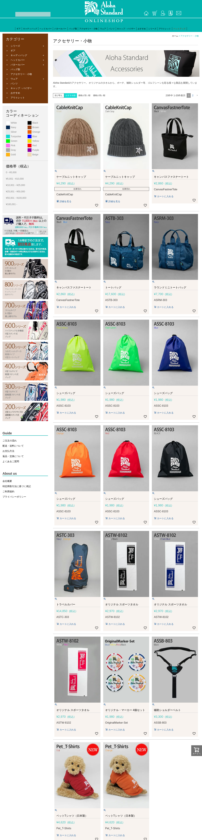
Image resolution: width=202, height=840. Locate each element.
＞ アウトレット (15, 97)
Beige (32, 154)
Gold (11, 154)
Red (32, 145)
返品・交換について (13, 456)
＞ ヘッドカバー (15, 60)
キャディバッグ (30, 29)
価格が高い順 (99, 95)
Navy (11, 127)
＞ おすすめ (13, 93)
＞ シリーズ (13, 46)
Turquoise (13, 136)
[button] (197, 95)
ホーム (175, 36)
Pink (10, 145)
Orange (33, 132)
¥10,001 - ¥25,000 (15, 185)
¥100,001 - (11, 204)
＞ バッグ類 (13, 69)
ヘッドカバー (46, 29)
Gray (11, 150)
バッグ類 (73, 29)
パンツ (112, 29)
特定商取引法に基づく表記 (17, 486)
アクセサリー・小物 (88, 29)
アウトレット (165, 29)
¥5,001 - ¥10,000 (15, 178)
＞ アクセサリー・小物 (19, 74)
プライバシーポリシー (14, 496)
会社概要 (7, 481)
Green (11, 141)
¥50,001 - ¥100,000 (16, 198)
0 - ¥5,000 (11, 172)
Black (32, 122)
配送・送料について (13, 445)
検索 (12, 14)
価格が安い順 (84, 95)
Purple (33, 150)
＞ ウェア (12, 78)
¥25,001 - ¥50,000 (15, 191)
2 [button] (192, 95)
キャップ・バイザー (126, 29)
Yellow (33, 141)
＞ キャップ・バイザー (19, 88)
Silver (11, 132)
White (11, 122)
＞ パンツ (12, 83)
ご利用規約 (8, 491)
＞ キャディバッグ (16, 55)
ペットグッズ (179, 29)
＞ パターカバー (15, 64)
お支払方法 (8, 451)
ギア (18, 29)
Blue (32, 136)
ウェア (103, 29)
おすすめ (142, 29)
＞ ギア (10, 50)
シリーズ (152, 29)
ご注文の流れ (10, 440)
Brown (33, 127)
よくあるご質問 (11, 461)
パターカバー (60, 29)
